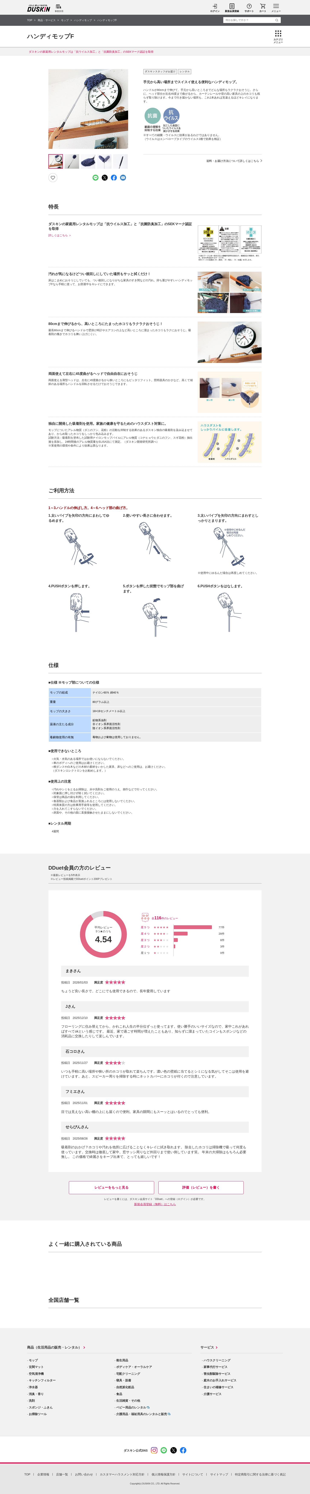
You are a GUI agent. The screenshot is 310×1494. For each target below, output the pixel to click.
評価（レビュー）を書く (201, 1187)
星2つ (145, 946)
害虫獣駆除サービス (217, 1373)
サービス (207, 1347)
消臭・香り (36, 1394)
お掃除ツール (38, 1414)
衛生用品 (122, 1360)
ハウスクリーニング (217, 1360)
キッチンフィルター (42, 1380)
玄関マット (36, 1367)
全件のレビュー (165, 918)
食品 (119, 1394)
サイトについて (192, 1474)
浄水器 (33, 1387)
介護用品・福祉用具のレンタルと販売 (141, 1414)
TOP (27, 1474)
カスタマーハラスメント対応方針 (122, 1474)
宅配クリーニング (128, 1373)
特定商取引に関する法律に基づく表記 (260, 1474)
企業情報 (43, 1474)
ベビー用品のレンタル (131, 1407)
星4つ (145, 933)
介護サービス (213, 1394)
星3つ (145, 940)
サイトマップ (219, 1474)
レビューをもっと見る (111, 1187)
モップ (33, 1360)
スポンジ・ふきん (41, 1407)
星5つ (145, 927)
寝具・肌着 (123, 1380)
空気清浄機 (36, 1373)
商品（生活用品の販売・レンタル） (54, 1347)
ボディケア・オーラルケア (134, 1367)
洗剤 (32, 1400)
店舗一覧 (62, 1474)
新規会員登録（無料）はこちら (155, 1204)
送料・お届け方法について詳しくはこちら (232, 160)
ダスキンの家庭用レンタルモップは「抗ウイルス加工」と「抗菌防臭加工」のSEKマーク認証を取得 (91, 51)
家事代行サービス (215, 1367)
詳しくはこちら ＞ (59, 235)
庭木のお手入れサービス (220, 1380)
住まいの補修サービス (218, 1387)
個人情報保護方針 (163, 1474)
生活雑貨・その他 (128, 1400)
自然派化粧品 (125, 1387)
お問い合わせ (84, 1474)
